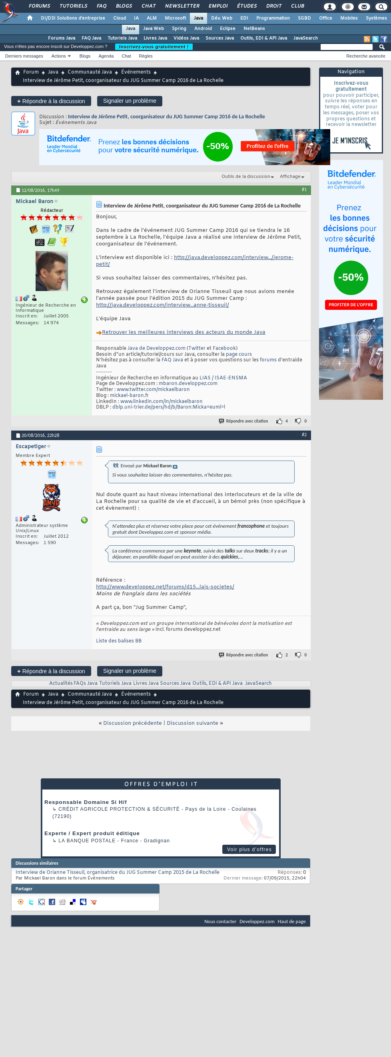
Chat (148, 6)
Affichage (290, 176)
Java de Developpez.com (157, 348)
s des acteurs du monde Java (183, 332)
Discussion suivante (192, 723)
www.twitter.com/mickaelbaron (153, 390)
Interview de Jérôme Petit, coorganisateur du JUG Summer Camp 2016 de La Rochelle (166, 116)
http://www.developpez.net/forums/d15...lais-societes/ (165, 587)
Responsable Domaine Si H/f (85, 802)
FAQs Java (86, 683)
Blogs (123, 6)
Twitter (196, 348)
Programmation (273, 18)
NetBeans (254, 29)
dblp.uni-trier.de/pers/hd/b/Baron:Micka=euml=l (168, 407)
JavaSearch (305, 38)
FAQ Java (91, 38)
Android (203, 29)
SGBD (304, 18)
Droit (273, 6)
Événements (136, 72)
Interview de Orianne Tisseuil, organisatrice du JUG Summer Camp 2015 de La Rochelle (117, 873)
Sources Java (219, 38)
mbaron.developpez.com (188, 384)
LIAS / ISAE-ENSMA (223, 378)
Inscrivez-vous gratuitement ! (154, 46)
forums (268, 360)
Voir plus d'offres (249, 849)
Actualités (61, 683)
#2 (304, 434)
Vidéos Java (186, 38)
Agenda (106, 56)
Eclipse (227, 29)
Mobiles (349, 18)
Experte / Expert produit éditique (92, 833)
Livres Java (155, 38)
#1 (304, 189)
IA (136, 18)
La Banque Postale (87, 841)
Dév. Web (221, 18)
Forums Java (61, 38)
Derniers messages (24, 56)
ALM (152, 18)
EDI (244, 18)
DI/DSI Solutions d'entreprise (73, 18)
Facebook (224, 348)
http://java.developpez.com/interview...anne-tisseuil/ (162, 305)
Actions (59, 56)
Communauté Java (90, 72)
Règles (146, 56)
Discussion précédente (132, 723)
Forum (31, 72)
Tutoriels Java (122, 38)
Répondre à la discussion (51, 101)
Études (246, 6)
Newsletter (181, 6)
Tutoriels (73, 6)
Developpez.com (257, 921)
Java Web (153, 29)
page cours (239, 354)
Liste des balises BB (119, 641)
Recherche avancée (365, 56)
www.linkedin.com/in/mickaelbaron (161, 402)
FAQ (101, 6)
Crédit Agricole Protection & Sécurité (119, 809)
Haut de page (292, 921)
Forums (39, 6)
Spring (179, 29)
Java (198, 18)
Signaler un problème (129, 101)
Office (325, 18)
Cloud (119, 18)
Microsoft (175, 18)
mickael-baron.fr (129, 396)
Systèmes (376, 18)
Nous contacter (220, 921)
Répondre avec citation (243, 421)
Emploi (217, 6)
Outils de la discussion (245, 176)
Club (297, 6)
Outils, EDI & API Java (263, 38)
